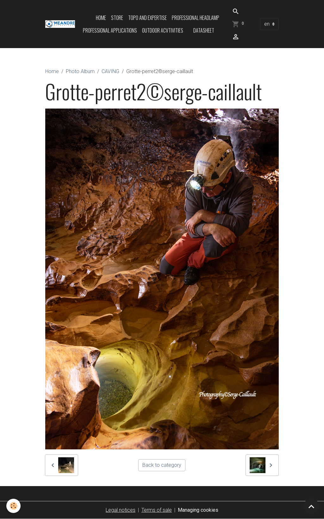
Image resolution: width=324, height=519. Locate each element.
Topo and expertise (147, 18)
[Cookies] (13, 506)
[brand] (60, 24)
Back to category (161, 465)
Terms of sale (156, 510)
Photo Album (80, 71)
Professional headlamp (195, 18)
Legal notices (120, 510)
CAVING (110, 71)
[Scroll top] (311, 506)
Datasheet (203, 30)
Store (117, 18)
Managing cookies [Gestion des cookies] (198, 510)
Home (101, 18)
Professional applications (110, 30)
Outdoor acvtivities (162, 30)
